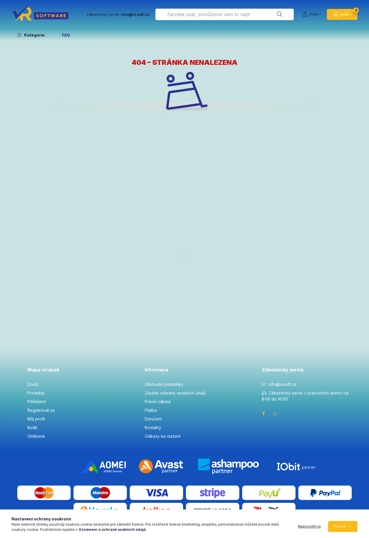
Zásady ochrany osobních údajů (175, 392)
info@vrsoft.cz (282, 384)
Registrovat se (41, 410)
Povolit (340, 526)
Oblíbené (36, 436)
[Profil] (312, 14)
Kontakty (153, 427)
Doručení (153, 418)
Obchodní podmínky (164, 384)
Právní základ (157, 401)
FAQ (66, 35)
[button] (31, 35)
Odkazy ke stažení (162, 436)
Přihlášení (36, 401)
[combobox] (224, 14)
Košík (32, 427)
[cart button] (342, 14)
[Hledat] (279, 14)
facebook (263, 413)
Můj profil (36, 418)
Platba (151, 410)
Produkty (36, 392)
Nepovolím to (309, 526)
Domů (32, 384)
